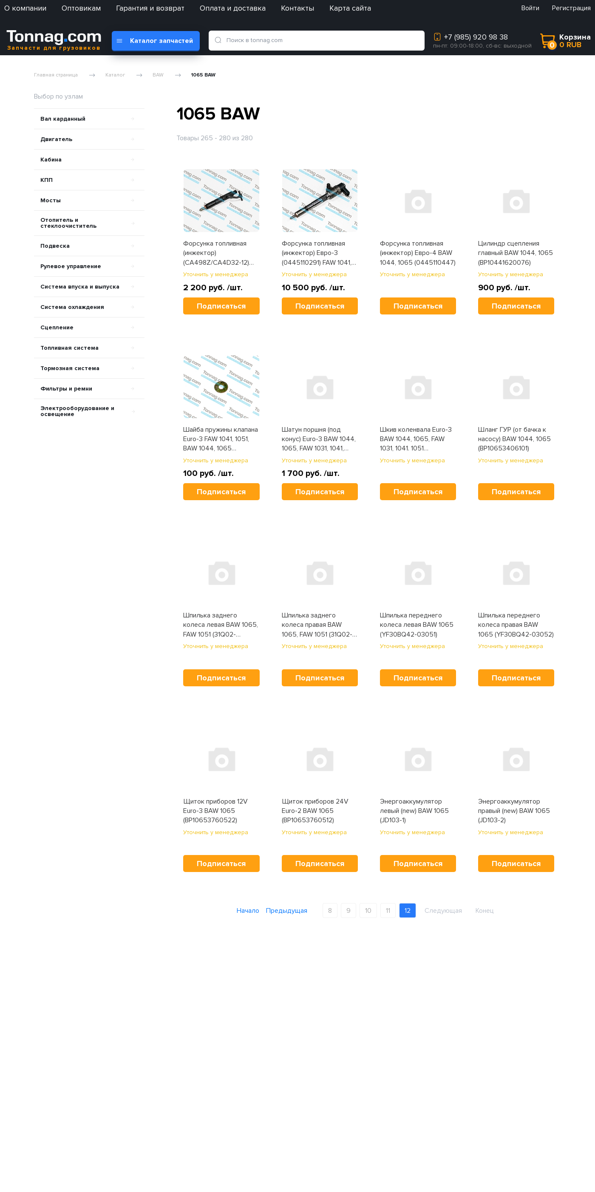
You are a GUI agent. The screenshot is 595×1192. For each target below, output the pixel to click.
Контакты (297, 8)
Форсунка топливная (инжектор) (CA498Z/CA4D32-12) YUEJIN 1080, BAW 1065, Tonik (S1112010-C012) (219, 253)
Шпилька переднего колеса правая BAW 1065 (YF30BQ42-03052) (516, 625)
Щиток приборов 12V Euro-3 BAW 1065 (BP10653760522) (215, 811)
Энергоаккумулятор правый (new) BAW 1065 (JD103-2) (514, 811)
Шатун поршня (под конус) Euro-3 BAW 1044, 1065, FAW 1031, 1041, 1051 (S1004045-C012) (319, 439)
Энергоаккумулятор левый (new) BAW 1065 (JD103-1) (414, 811)
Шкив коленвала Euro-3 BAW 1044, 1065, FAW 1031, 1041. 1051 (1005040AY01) (416, 439)
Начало (248, 910)
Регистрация (571, 8)
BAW (158, 75)
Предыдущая (286, 910)
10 (368, 910)
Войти (530, 8)
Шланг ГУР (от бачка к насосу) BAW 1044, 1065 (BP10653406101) (514, 439)
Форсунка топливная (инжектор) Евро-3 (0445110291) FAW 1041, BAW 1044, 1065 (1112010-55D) (319, 253)
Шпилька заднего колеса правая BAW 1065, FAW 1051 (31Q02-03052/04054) (317, 625)
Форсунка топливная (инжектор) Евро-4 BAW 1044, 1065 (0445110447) (418, 253)
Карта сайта (350, 8)
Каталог (115, 75)
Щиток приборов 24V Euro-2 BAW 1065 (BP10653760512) (315, 811)
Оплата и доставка (233, 8)
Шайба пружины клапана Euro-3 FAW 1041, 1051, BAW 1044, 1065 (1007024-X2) (220, 439)
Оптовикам (81, 8)
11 (388, 910)
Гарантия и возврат (150, 8)
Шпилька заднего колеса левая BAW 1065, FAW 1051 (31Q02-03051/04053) (220, 625)
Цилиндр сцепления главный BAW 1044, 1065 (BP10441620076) (515, 253)
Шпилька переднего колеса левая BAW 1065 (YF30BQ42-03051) (416, 625)
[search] (219, 40)
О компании (25, 8)
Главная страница (56, 75)
